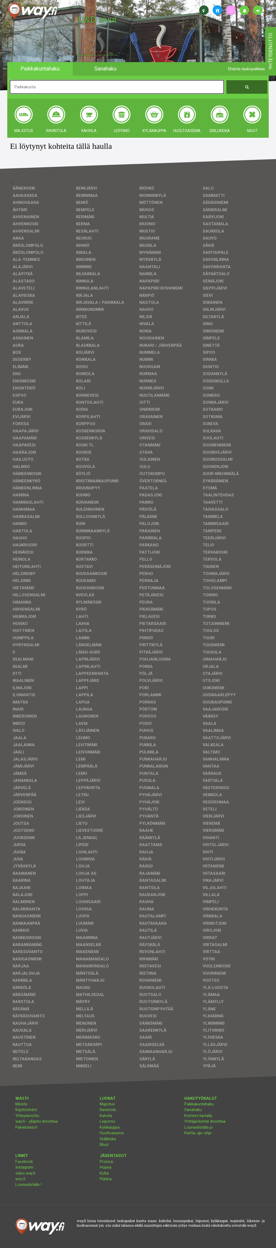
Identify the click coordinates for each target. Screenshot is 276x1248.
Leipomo (107, 1121)
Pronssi (106, 1161)
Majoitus (107, 1104)
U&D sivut (97, 19)
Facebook (24, 1161)
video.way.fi (25, 1173)
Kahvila (106, 1115)
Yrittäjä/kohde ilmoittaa (205, 1121)
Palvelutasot (26, 1127)
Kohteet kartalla (198, 1115)
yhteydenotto (270, 51)
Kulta (104, 1173)
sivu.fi (20, 1178)
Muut (104, 1144)
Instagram (24, 1167)
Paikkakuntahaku (199, 1104)
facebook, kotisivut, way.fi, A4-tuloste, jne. (98, 55)
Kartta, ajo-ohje (198, 1133)
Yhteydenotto (27, 1115)
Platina (106, 1178)
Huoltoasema (112, 1133)
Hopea (105, 1167)
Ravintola (108, 1109)
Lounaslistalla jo (198, 1127)
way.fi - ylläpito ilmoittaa (36, 1121)
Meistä (21, 1104)
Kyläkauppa (110, 1127)
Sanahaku (193, 1109)
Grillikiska (108, 1138)
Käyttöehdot (26, 1109)
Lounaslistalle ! (28, 1184)
